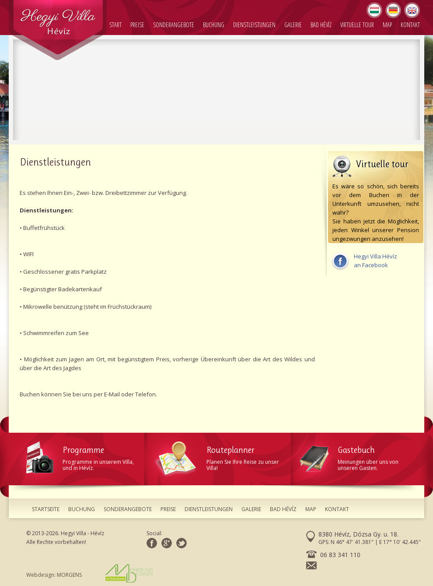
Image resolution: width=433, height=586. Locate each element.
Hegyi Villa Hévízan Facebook (364, 260)
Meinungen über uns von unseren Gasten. (359, 456)
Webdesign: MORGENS (89, 573)
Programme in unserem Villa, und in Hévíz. (85, 456)
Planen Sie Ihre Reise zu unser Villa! (222, 456)
